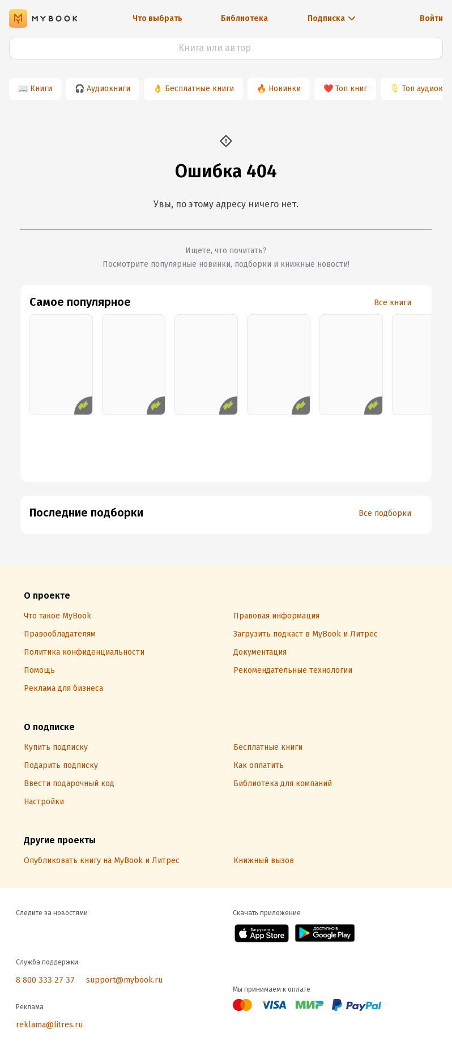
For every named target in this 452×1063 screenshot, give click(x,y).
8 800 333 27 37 (45, 980)
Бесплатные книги (199, 88)
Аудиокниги (108, 88)
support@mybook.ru (124, 980)
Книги (41, 88)
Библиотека (244, 18)
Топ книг (351, 88)
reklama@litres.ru (49, 1025)
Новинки (284, 88)
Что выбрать (157, 18)
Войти (431, 18)
